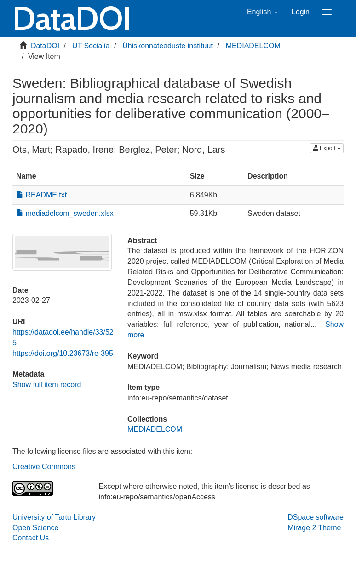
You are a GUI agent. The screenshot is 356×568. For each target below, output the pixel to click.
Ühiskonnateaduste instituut (167, 46)
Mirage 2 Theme (314, 528)
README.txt (41, 195)
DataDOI (45, 46)
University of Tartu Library (54, 517)
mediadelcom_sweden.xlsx (65, 213)
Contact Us (30, 538)
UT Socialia (91, 46)
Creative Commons (43, 466)
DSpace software (315, 517)
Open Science (35, 528)
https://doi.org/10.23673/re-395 (62, 353)
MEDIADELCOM (253, 46)
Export (327, 148)
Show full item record (46, 384)
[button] (262, 11)
